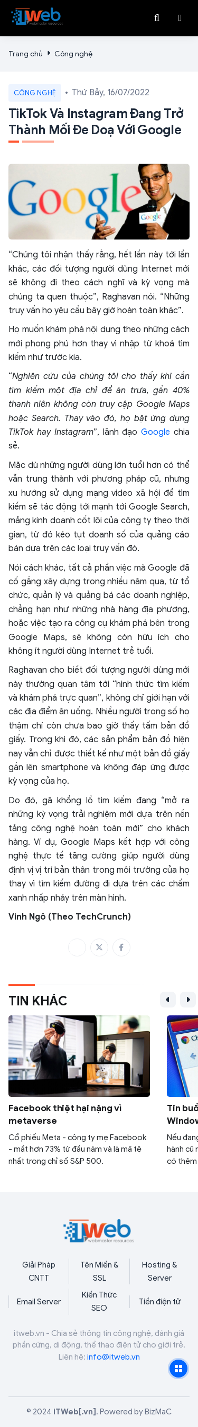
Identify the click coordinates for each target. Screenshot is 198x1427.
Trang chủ (25, 53)
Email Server (39, 1301)
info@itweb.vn (113, 1357)
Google (155, 432)
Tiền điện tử (160, 1301)
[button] (180, 17)
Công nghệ (73, 53)
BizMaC (158, 1411)
